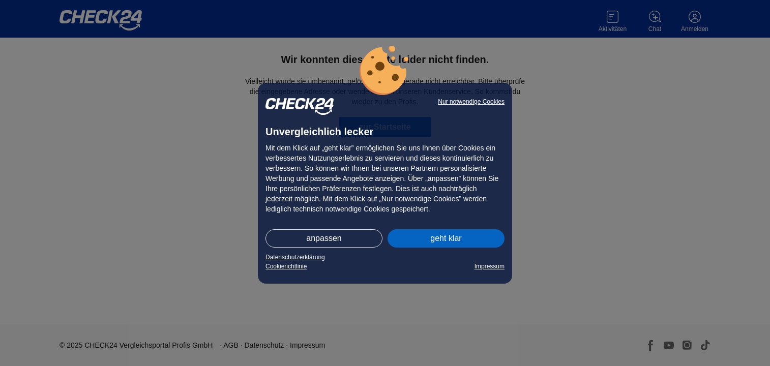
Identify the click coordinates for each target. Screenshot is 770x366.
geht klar (445, 238)
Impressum (490, 266)
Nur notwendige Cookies (471, 101)
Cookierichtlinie (286, 266)
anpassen (323, 238)
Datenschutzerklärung (295, 257)
